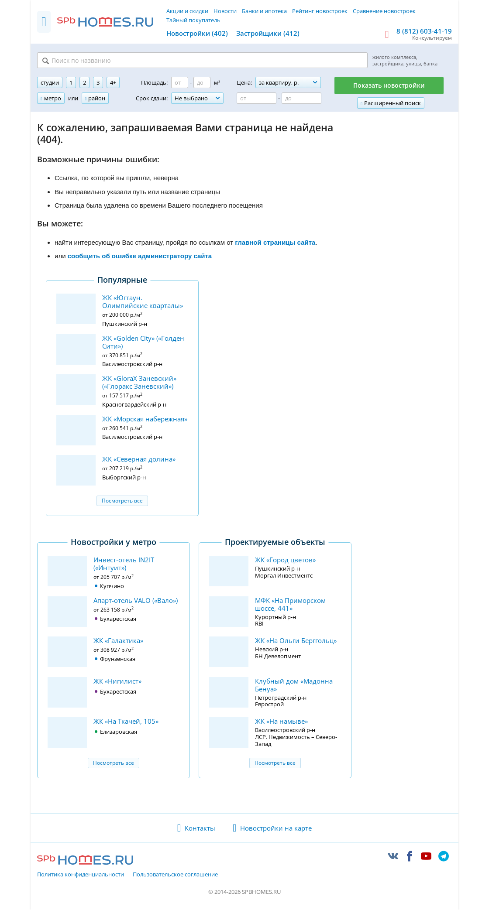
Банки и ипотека (264, 11)
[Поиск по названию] (145, 60)
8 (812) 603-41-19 (424, 31)
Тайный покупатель (193, 20)
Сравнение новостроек (384, 11)
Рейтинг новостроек (320, 11)
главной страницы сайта (275, 242)
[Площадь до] (201, 83)
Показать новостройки (389, 86)
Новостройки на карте (276, 828)
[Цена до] (301, 99)
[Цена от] (256, 99)
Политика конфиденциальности (80, 875)
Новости (225, 11)
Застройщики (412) (268, 33)
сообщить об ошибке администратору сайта (140, 256)
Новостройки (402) (197, 33)
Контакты (200, 828)
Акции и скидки (187, 11)
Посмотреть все (122, 501)
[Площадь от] (179, 83)
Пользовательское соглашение (175, 875)
